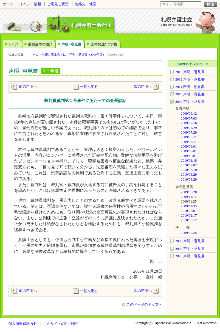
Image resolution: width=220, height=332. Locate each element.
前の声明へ (28, 86)
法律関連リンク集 (103, 43)
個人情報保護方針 (23, 324)
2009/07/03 (189, 118)
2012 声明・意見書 (190, 79)
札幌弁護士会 (176, 21)
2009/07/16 (189, 123)
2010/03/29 (189, 174)
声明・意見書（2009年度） (87, 54)
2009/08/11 (189, 137)
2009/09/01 (189, 146)
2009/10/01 (189, 156)
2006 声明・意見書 (190, 256)
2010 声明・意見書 (190, 94)
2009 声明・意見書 (190, 102)
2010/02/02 (189, 165)
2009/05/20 (189, 192)
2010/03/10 (189, 170)
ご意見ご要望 (58, 4)
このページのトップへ (142, 304)
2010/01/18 (189, 160)
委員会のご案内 (39, 43)
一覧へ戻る (89, 86)
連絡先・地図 (85, 4)
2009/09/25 (189, 233)
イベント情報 (30, 4)
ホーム (8, 4)
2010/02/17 (189, 215)
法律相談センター (14, 23)
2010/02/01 (189, 211)
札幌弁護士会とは (54, 54)
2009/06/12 (189, 113)
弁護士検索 (36, 23)
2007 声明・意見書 (190, 249)
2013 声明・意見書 (190, 72)
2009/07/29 (189, 128)
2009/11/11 (188, 197)
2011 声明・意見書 (189, 87)
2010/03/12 (189, 220)
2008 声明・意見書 (190, 241)
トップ (12, 43)
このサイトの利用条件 (61, 324)
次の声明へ (146, 86)
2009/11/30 (189, 206)
